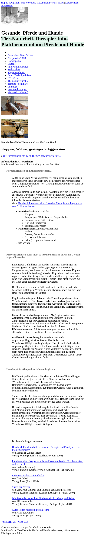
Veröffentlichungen (17, 89)
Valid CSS (23, 521)
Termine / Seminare (18, 83)
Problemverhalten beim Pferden (28, 475)
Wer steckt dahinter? (18, 92)
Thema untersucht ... (18, 81)
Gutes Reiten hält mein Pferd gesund (30, 509)
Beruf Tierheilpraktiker (19, 75)
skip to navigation (10, 2)
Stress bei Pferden (21, 487)
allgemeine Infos (16, 72)
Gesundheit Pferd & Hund (50, 2)
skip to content (28, 2)
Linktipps (12, 86)
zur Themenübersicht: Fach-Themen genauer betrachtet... (32, 156)
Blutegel (12, 63)
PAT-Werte (13, 78)
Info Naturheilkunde (18, 66)
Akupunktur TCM (17, 58)
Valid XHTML (8, 521)
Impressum (7, 5)
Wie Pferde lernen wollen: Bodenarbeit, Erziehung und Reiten (43, 498)
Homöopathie (14, 61)
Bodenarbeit (14, 69)
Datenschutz (71, 2)
